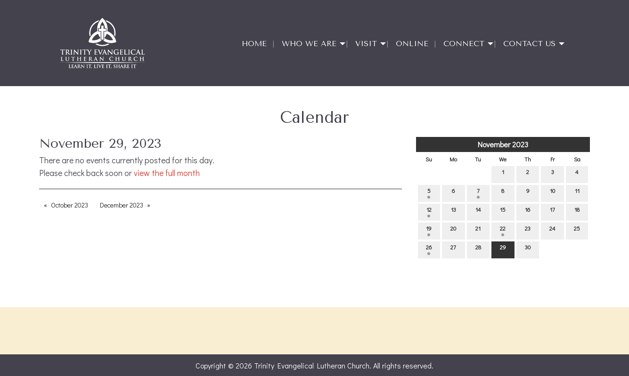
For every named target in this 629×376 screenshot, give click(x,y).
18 (577, 211)
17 (552, 211)
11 (577, 193)
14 (478, 211)
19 (429, 230)
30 (528, 249)
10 (552, 193)
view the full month (167, 173)
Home (254, 43)
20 (453, 230)
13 (453, 211)
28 (478, 249)
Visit (366, 43)
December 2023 (121, 204)
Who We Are (309, 43)
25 (577, 230)
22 (503, 230)
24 (552, 230)
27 (453, 249)
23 (528, 230)
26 (429, 249)
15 (503, 211)
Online (412, 43)
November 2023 (503, 144)
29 (503, 249)
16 (528, 211)
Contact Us (529, 43)
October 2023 (69, 204)
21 (478, 230)
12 (429, 211)
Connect (463, 43)
